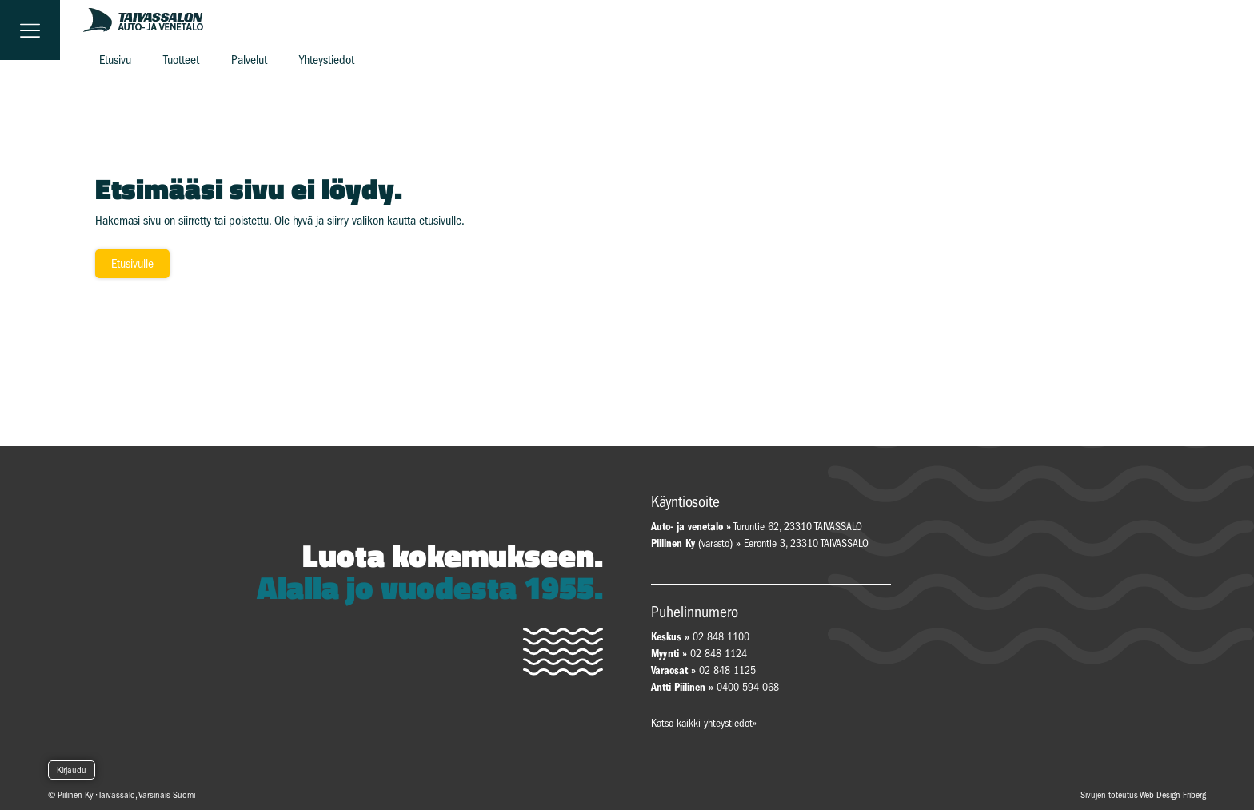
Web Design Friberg (1173, 794)
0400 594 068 (748, 687)
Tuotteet (181, 60)
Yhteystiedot (326, 60)
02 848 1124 (718, 653)
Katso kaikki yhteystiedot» (704, 723)
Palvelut (249, 60)
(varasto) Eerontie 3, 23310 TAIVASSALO (760, 543)
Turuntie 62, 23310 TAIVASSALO (756, 526)
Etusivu (115, 60)
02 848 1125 (727, 670)
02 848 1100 (721, 637)
